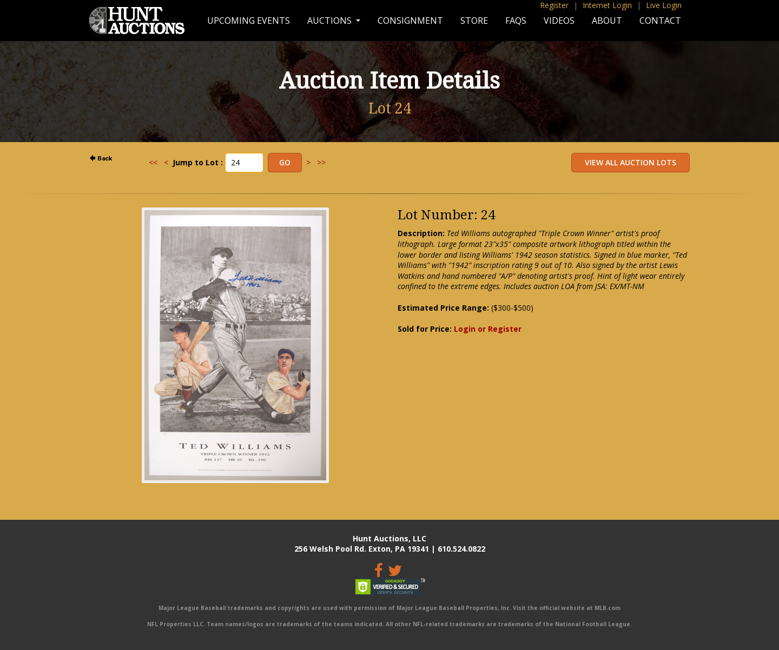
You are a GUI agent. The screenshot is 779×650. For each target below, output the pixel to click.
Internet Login (607, 5)
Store (474, 20)
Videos (559, 20)
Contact (660, 20)
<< (153, 162)
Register (554, 5)
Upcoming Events (248, 20)
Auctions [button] (330, 20)
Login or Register (487, 329)
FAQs (515, 20)
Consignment (410, 20)
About (607, 20)
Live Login (664, 5)
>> (321, 162)
